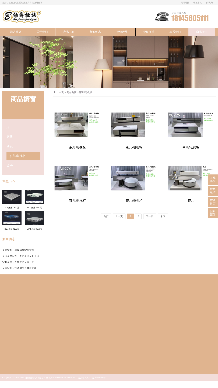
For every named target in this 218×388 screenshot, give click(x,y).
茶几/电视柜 (17, 156)
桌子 (9, 165)
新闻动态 (95, 31)
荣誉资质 (148, 31)
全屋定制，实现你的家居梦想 (18, 250)
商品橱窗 (201, 31)
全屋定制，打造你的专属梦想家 (19, 268)
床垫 (9, 137)
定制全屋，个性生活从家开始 (18, 262)
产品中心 (68, 31)
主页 (61, 92)
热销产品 (122, 31)
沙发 (9, 146)
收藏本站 (197, 2)
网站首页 (15, 31)
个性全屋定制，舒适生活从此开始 (20, 256)
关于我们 (42, 31)
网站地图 (185, 2)
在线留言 (213, 202)
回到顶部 (213, 213)
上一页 (119, 216)
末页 (162, 216)
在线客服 (213, 179)
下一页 (149, 216)
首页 (106, 216)
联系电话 (213, 191)
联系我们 (210, 2)
